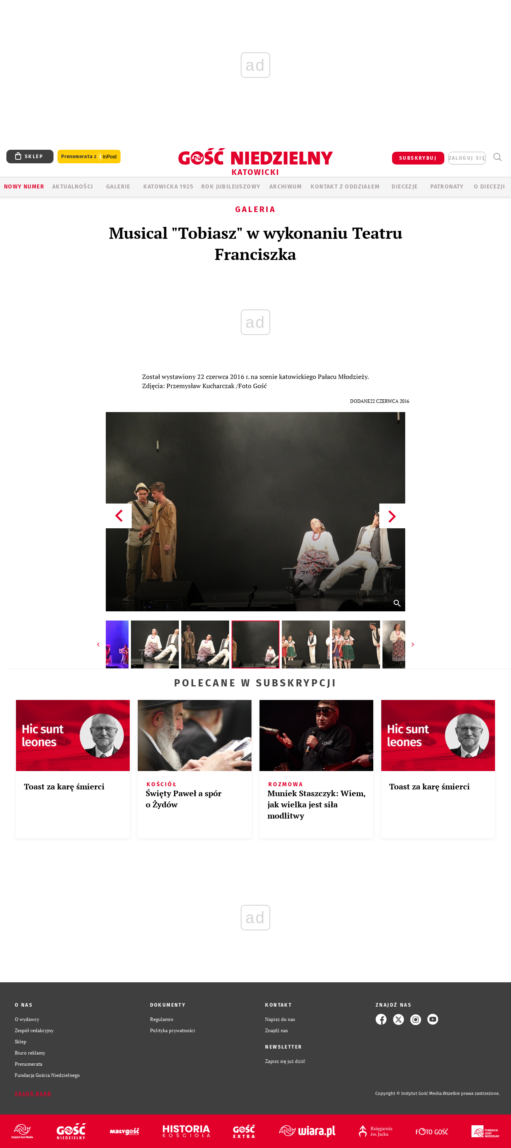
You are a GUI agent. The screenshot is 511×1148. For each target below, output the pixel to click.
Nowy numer (24, 186)
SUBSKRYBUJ (418, 158)
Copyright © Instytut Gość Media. (409, 1093)
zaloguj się (467, 158)
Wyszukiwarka (497, 157)
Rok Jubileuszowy (230, 186)
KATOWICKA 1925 (168, 186)
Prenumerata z (89, 156)
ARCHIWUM (285, 186)
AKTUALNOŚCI (72, 186)
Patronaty (447, 186)
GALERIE (118, 186)
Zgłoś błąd (33, 1093)
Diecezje (405, 186)
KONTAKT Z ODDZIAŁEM (345, 186)
